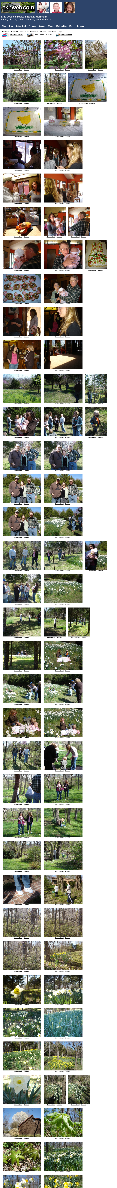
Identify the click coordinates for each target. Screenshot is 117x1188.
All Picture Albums (16, 35)
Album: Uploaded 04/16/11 (43, 35)
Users (50, 26)
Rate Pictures (34, 31)
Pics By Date (15, 31)
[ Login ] (60, 31)
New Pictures (6, 31)
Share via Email (18, 70)
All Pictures (43, 31)
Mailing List (61, 26)
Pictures (32, 26)
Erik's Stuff (21, 26)
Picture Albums (25, 31)
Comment (26, 70)
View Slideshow (66, 35)
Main (4, 26)
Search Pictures (52, 31)
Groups (42, 26)
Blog (11, 26)
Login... (80, 26)
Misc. (71, 26)
